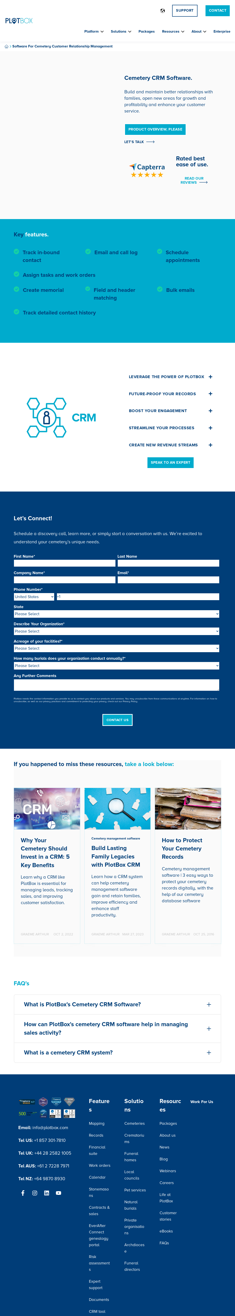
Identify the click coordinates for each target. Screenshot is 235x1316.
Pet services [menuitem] (135, 1190)
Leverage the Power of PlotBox (171, 376)
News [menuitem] (164, 1147)
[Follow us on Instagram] (34, 1193)
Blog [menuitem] (164, 1159)
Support (184, 10)
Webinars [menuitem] (168, 1171)
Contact (217, 10)
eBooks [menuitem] (166, 1231)
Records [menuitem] (96, 1135)
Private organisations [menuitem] (134, 1226)
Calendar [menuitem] (97, 1177)
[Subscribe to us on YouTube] (58, 1193)
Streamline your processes (171, 427)
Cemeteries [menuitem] (134, 1123)
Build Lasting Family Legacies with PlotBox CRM (115, 857)
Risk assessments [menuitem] (99, 1263)
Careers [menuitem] (167, 1182)
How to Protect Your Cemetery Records (182, 849)
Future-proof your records (171, 393)
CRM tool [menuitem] (97, 1311)
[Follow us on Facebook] (22, 1193)
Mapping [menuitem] (96, 1123)
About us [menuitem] (168, 1135)
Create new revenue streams (171, 444)
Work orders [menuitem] (99, 1165)
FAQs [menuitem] (164, 1243)
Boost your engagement (171, 410)
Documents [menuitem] (99, 1299)
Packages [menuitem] (168, 1123)
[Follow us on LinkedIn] (46, 1193)
